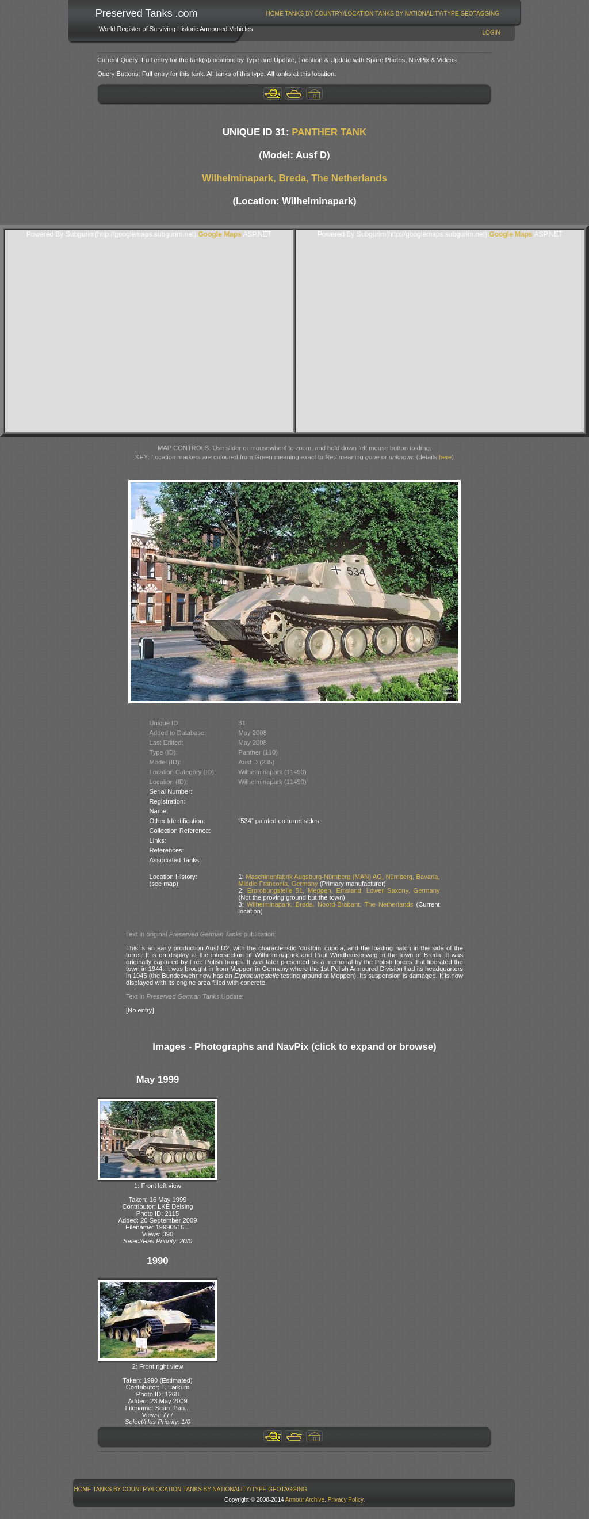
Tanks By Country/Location (329, 13)
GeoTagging (479, 13)
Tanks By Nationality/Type (416, 13)
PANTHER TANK (329, 132)
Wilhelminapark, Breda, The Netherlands (294, 178)
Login (491, 32)
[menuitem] (274, 13)
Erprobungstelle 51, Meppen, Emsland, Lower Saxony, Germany (343, 890)
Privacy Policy (346, 1500)
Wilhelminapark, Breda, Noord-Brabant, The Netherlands (330, 904)
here (445, 457)
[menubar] (382, 13)
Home (275, 13)
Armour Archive (304, 1500)
